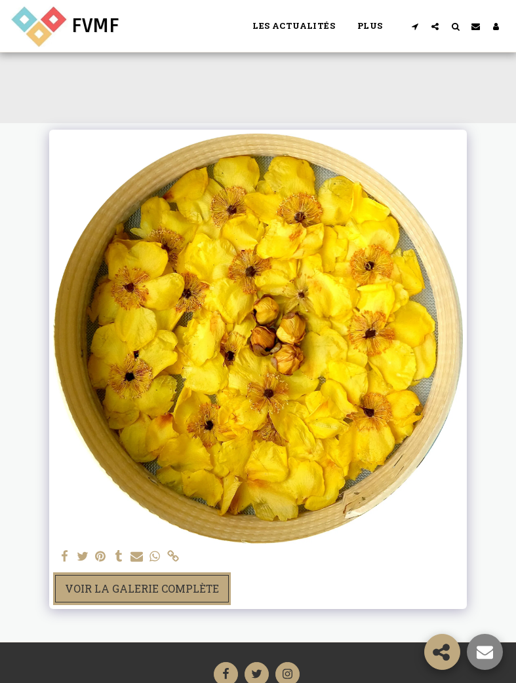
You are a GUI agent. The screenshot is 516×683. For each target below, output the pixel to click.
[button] (414, 26)
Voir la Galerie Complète (142, 588)
